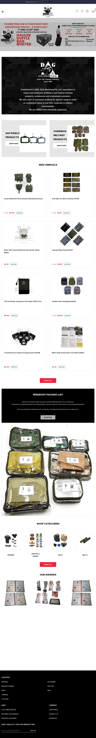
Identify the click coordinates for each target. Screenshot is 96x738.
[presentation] (2, 34)
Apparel (5, 682)
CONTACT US (53, 714)
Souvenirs (51, 682)
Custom (50, 686)
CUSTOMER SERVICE (9, 709)
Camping (5, 694)
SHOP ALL (48, 380)
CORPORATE (53, 709)
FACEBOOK (53, 718)
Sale (49, 690)
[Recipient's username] (16, 730)
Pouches (5, 699)
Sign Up (33, 730)
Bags (4, 690)
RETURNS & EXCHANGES (10, 714)
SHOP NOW (13, 144)
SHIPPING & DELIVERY (9, 718)
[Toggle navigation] (2, 12)
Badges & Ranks (8, 686)
